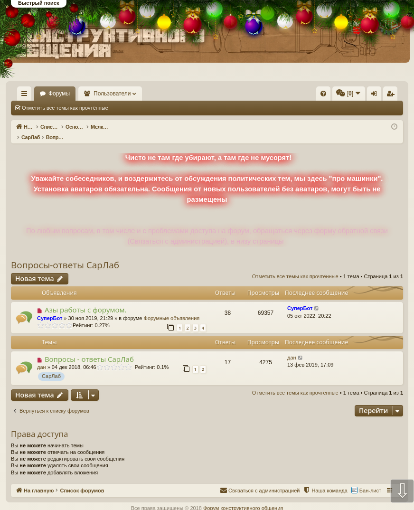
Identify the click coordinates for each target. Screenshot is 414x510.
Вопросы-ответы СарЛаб (65, 255)
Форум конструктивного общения (243, 498)
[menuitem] (248, 93)
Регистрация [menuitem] (392, 95)
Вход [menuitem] (376, 95)
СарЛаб (51, 366)
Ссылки (26, 95)
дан (41, 357)
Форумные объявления (172, 308)
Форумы (103, 93)
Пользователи (157, 93)
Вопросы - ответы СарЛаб (89, 349)
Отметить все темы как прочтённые (65, 108)
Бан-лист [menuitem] (370, 480)
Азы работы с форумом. (86, 299)
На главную (55, 93)
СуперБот (49, 308)
